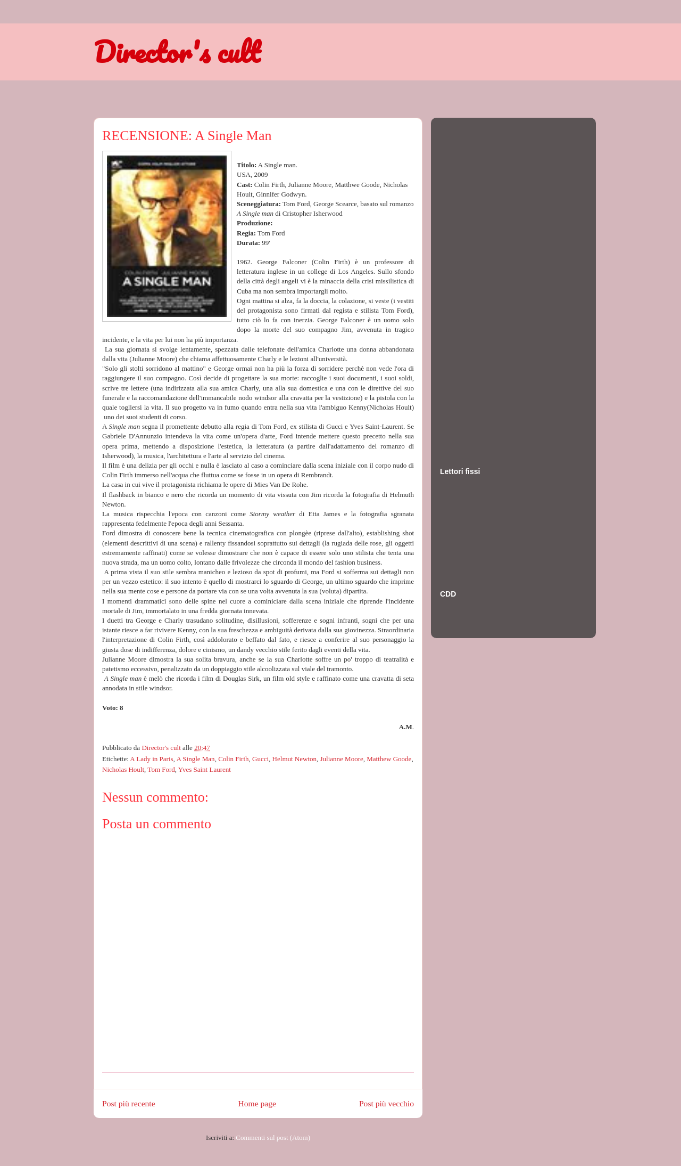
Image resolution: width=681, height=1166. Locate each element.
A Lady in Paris (151, 759)
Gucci (260, 759)
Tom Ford (161, 769)
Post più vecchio (386, 1103)
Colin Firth (233, 759)
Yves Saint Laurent (204, 769)
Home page (257, 1103)
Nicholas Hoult (123, 769)
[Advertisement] (482, 282)
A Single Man (195, 759)
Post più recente (128, 1103)
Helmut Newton (294, 759)
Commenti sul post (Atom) (273, 1137)
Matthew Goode (389, 759)
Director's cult (177, 51)
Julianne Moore (341, 759)
